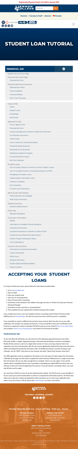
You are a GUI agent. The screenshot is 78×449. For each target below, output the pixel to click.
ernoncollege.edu (18, 290)
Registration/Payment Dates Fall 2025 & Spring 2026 (39, 2)
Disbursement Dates (17, 87)
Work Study (14, 117)
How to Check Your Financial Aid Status (24, 142)
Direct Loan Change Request (23, 329)
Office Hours (14, 256)
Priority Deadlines (16, 91)
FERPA (12, 221)
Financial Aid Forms (16, 128)
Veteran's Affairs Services (18, 207)
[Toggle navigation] (73, 24)
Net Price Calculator (17, 160)
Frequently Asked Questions (20, 146)
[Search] (55, 8)
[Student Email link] (4, 22)
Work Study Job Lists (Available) (21, 196)
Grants (12, 107)
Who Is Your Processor (18, 98)
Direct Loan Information (65, 326)
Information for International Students (23, 249)
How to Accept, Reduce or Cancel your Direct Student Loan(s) (32, 167)
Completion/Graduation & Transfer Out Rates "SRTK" (28, 231)
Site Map (40, 441)
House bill (32, 441)
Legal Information (6, 441)
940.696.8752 (55, 420)
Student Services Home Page (18, 74)
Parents (24, 16)
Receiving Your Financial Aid (20, 150)
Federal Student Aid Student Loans (22, 178)
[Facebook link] (3, 26)
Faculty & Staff (35, 16)
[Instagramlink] (9, 26)
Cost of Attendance (17, 242)
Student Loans (15, 110)
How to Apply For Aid (17, 125)
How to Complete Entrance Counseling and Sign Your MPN (31, 171)
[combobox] (46, 8)
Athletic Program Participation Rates (23, 239)
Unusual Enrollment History (19, 157)
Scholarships (14, 114)
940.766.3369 (41, 435)
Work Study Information (18, 199)
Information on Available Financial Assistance (25, 224)
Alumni (48, 16)
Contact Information (17, 253)
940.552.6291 (27, 420)
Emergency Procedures (69, 441)
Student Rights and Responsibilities (22, 263)
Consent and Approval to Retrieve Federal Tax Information (30, 132)
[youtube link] (12, 26)
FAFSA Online (15, 139)
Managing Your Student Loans (20, 174)
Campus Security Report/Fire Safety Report (25, 235)
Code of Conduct (16, 267)
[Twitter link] (6, 26)
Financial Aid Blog (16, 94)
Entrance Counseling (17, 182)
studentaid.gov (20, 316)
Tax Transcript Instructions (19, 135)
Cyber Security (39, 442)
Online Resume (49, 441)
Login (58, 441)
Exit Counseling (15, 185)
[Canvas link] (12, 22)
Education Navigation (17, 214)
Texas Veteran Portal (21, 441)
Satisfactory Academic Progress (21, 153)
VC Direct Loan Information (19, 189)
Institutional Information (18, 228)
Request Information (17, 260)
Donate (57, 16)
